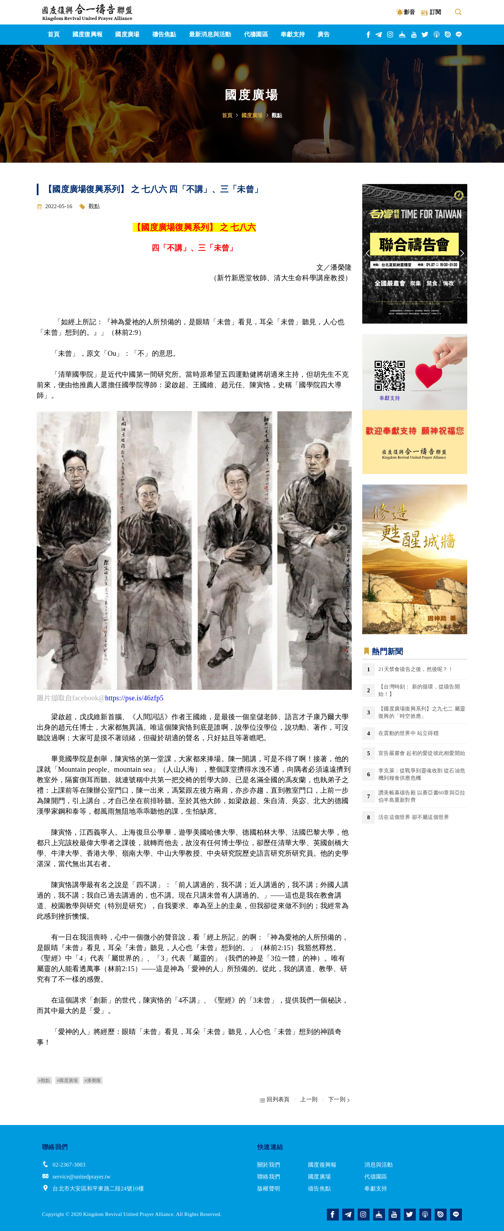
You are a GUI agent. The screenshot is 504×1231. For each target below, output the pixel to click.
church (402, 34)
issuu (448, 34)
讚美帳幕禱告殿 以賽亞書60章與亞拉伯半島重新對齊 (421, 796)
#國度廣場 (67, 1080)
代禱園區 (375, 1177)
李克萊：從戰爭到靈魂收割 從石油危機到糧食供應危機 (421, 774)
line (459, 34)
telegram (379, 34)
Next (462, 253)
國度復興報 (322, 1165)
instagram (390, 34)
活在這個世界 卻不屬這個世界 (413, 817)
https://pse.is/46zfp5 (134, 698)
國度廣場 (252, 116)
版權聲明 (268, 1188)
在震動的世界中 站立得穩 (408, 733)
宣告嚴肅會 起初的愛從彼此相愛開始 (421, 753)
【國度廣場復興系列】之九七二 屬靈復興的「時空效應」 (421, 712)
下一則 (336, 1100)
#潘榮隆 (93, 1080)
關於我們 (268, 1165)
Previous (367, 253)
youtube (414, 34)
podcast (437, 34)
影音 (409, 12)
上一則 (308, 1100)
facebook (369, 34)
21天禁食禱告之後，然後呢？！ (415, 669)
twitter (425, 34)
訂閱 (435, 12)
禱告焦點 (319, 1188)
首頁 (227, 116)
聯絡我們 (268, 1177)
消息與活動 (378, 1165)
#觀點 (44, 1080)
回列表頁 (278, 1100)
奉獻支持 (375, 1188)
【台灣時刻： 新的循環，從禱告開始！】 (419, 690)
